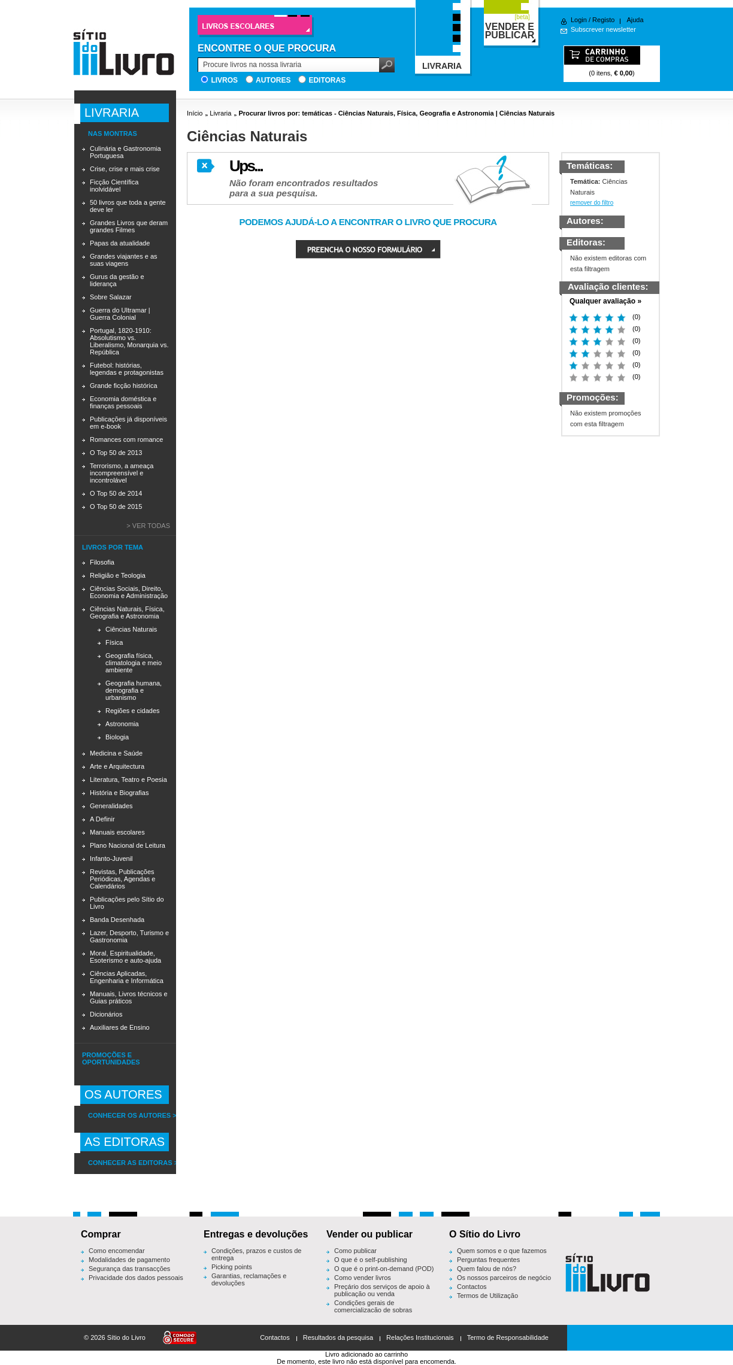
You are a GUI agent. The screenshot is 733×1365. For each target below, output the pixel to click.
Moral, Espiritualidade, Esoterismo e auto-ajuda (125, 957)
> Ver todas (148, 525)
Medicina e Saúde (116, 753)
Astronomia (122, 723)
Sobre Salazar (111, 297)
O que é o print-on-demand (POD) (384, 1268)
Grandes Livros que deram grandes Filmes (129, 226)
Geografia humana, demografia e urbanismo (133, 690)
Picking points (231, 1266)
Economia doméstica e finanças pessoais (123, 402)
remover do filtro (591, 202)
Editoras (327, 80)
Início (194, 113)
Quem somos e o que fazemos (502, 1250)
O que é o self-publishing (370, 1259)
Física (114, 642)
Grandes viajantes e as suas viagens (123, 260)
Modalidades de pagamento (129, 1259)
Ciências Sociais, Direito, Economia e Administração (129, 592)
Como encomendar (117, 1250)
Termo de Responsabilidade (508, 1337)
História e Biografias (119, 792)
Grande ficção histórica (123, 385)
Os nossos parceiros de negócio (504, 1277)
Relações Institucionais (420, 1337)
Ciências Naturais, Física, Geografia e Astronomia (127, 612)
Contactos (472, 1286)
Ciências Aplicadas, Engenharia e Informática (126, 977)
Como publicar (355, 1250)
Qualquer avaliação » (605, 301)
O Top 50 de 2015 (116, 506)
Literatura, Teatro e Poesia (128, 779)
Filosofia (102, 562)
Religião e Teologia (118, 575)
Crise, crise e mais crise (125, 168)
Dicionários (106, 1014)
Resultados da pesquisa (338, 1337)
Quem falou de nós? (486, 1268)
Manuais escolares (117, 832)
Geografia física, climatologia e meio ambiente (133, 663)
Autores (273, 80)
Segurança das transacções (129, 1268)
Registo (603, 19)
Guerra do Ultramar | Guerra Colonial (120, 314)
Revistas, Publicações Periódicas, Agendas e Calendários (122, 879)
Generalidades (111, 805)
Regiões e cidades (132, 710)
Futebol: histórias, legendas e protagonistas (126, 369)
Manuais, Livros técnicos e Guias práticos (129, 997)
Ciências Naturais (131, 629)
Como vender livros (362, 1277)
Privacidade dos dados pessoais (136, 1277)
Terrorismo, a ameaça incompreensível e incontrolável (121, 473)
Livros (224, 80)
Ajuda (634, 19)
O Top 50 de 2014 (116, 493)
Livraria (220, 113)
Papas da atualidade (120, 243)
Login (579, 19)
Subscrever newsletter (603, 29)
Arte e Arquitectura (117, 766)
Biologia (117, 737)
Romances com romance (126, 439)
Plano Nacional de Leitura (127, 845)
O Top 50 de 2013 (116, 452)
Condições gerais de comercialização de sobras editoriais (373, 1310)
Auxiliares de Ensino (120, 1027)
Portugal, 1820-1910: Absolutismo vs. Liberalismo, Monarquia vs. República (129, 341)
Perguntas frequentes (488, 1259)
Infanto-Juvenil (111, 858)
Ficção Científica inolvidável (114, 185)
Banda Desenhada (117, 919)
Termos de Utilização (487, 1295)
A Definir (102, 819)
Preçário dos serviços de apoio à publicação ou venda (382, 1290)
